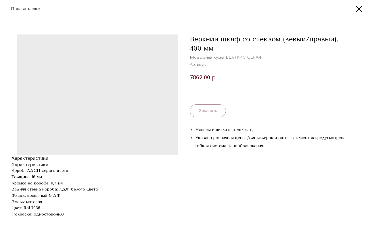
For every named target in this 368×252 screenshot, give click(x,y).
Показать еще (25, 8)
